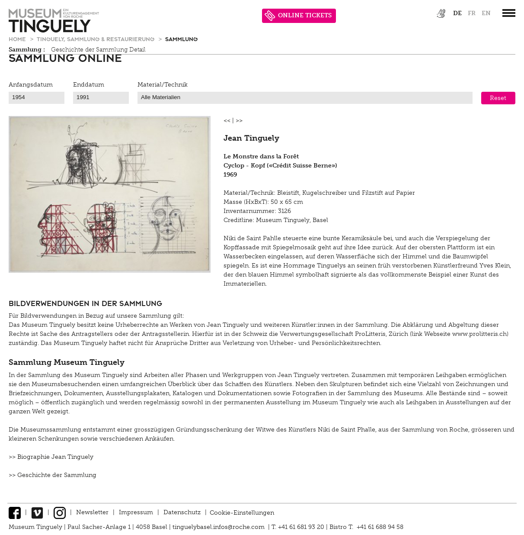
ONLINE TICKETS (298, 15)
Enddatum (88, 84)
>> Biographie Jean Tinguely (51, 457)
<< (227, 120)
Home (18, 38)
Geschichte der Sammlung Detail (98, 49)
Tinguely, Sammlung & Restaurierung (96, 38)
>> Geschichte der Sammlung (52, 475)
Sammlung (181, 38)
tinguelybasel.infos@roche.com (219, 527)
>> (239, 120)
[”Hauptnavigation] (508, 13)
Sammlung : (27, 49)
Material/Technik (162, 84)
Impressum (136, 512)
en (486, 13)
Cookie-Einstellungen (242, 512)
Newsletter (92, 512)
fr (472, 13)
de (457, 13)
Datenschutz (182, 512)
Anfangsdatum (31, 84)
